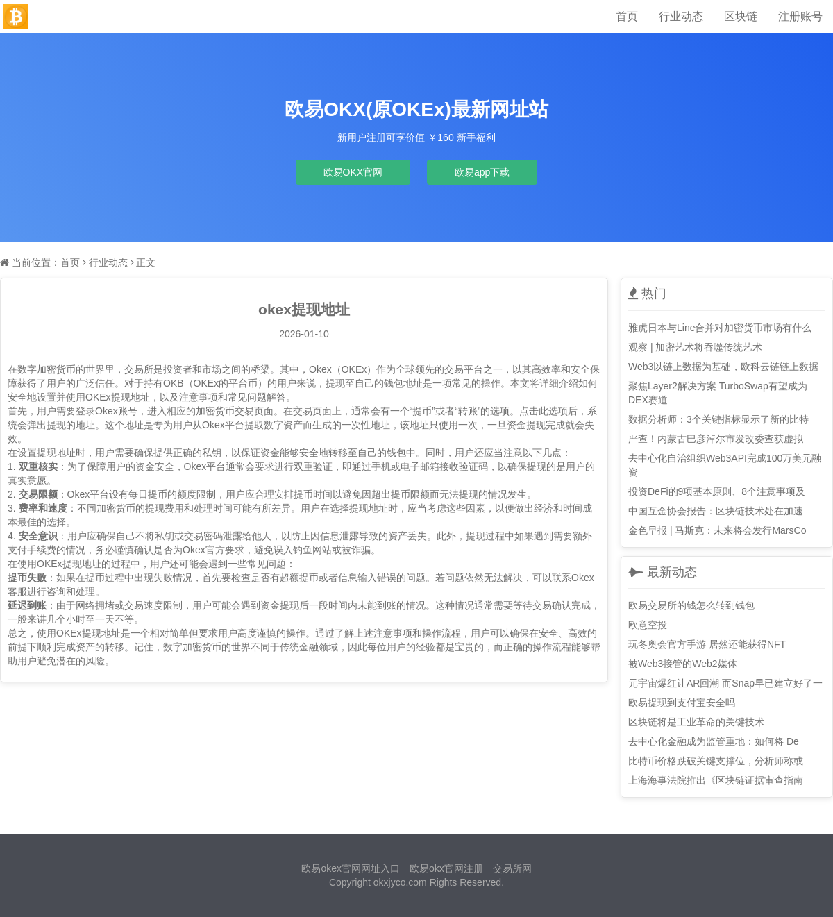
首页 (627, 16)
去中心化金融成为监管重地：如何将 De (713, 741)
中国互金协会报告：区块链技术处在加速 (715, 510)
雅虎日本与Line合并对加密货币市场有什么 (719, 327)
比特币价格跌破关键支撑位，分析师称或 (715, 760)
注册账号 (800, 16)
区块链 (740, 16)
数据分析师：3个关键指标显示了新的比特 (718, 419)
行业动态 (681, 16)
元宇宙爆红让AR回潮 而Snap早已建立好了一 (725, 683)
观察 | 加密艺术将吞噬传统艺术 (695, 347)
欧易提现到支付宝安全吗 (681, 702)
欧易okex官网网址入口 (350, 868)
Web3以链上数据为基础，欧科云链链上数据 (723, 366)
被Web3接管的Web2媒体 (682, 663)
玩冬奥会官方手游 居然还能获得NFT (707, 644)
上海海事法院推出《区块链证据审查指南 (715, 780)
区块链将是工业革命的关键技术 (696, 721)
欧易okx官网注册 (446, 868)
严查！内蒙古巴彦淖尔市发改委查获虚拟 (715, 438)
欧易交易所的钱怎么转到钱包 (691, 605)
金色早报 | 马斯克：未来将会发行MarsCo (717, 530)
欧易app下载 (482, 172)
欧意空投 (647, 624)
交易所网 (512, 868)
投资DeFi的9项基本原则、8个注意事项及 (716, 491)
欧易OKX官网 (353, 172)
